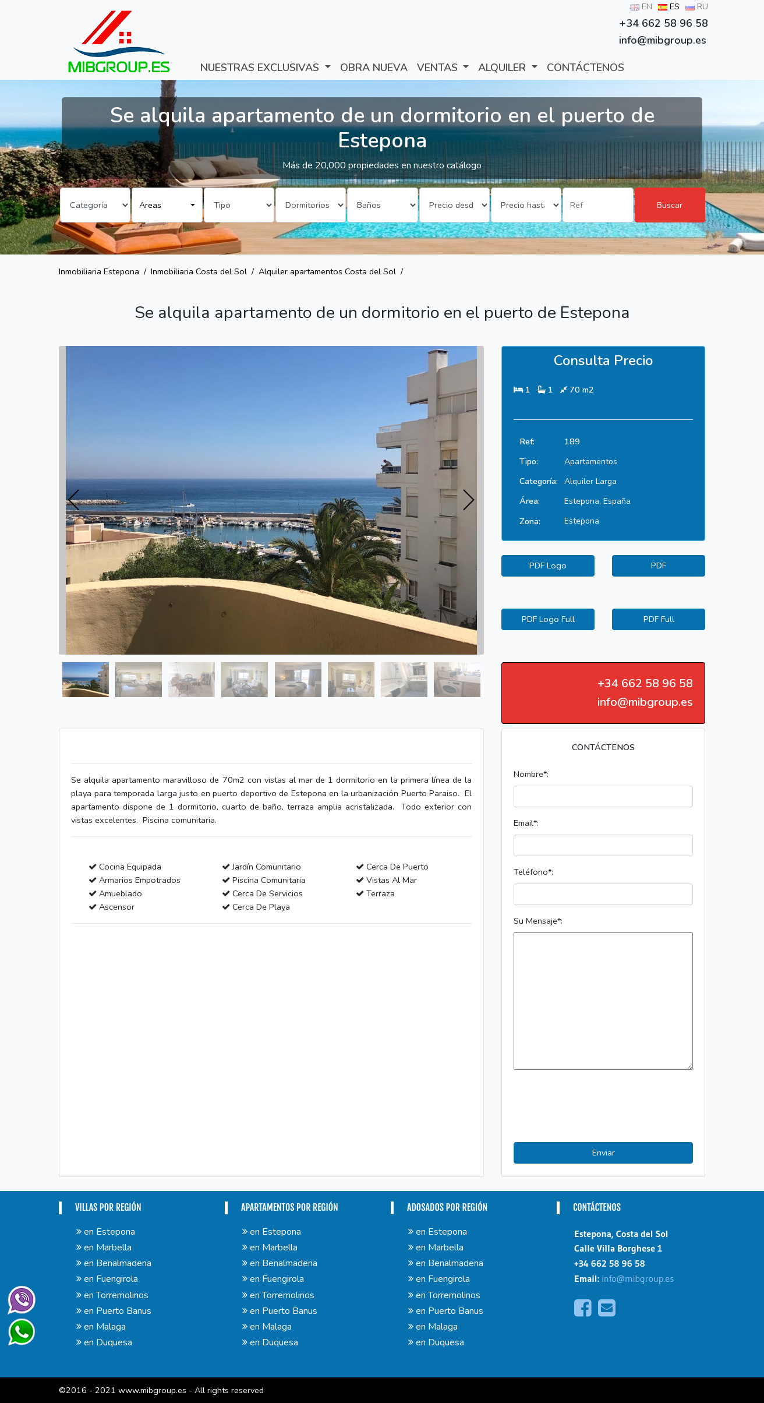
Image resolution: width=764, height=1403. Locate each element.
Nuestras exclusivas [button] (261, 68)
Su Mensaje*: (538, 921)
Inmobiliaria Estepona (99, 271)
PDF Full (658, 619)
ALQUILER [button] (503, 68)
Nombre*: (531, 774)
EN (641, 6)
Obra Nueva (374, 68)
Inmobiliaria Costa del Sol (199, 271)
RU (696, 6)
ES (669, 6)
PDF (658, 565)
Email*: (526, 823)
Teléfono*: (533, 872)
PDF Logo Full (548, 619)
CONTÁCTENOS (585, 68)
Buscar (669, 205)
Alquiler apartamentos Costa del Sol (327, 271)
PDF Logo (548, 565)
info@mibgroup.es (638, 1278)
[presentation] (74, 500)
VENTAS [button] (439, 68)
